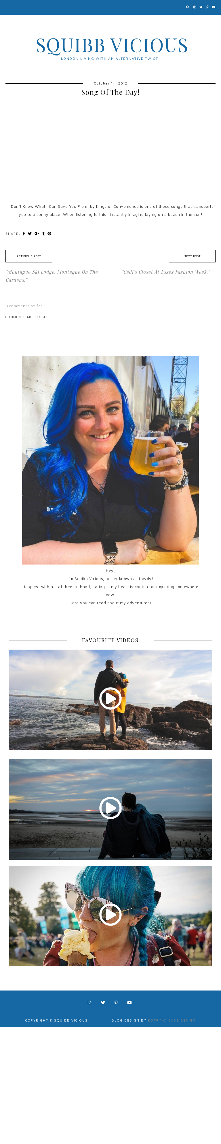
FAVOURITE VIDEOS (110, 640)
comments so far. (26, 305)
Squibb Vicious (112, 44)
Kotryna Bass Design (172, 1020)
